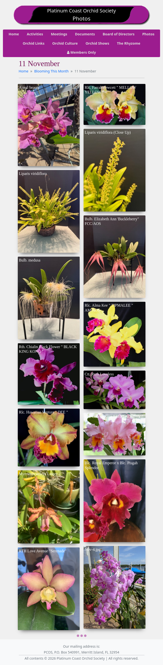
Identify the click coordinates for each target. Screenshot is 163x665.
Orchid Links (33, 43)
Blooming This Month (51, 71)
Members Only (81, 52)
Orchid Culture (65, 43)
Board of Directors (118, 34)
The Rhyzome (128, 43)
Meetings (59, 34)
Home (14, 34)
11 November (85, 71)
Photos (148, 34)
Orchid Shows (97, 43)
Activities (35, 34)
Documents (85, 34)
